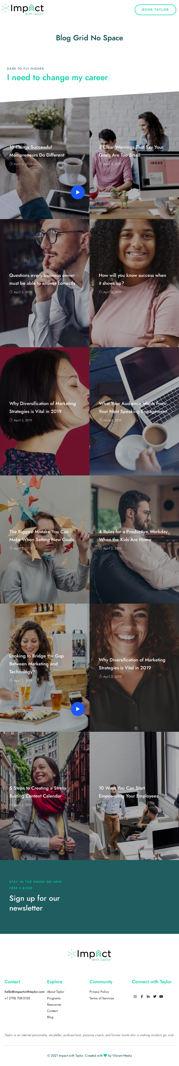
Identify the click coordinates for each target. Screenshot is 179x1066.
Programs (54, 998)
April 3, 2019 (20, 164)
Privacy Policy (99, 992)
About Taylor (55, 992)
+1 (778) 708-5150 (17, 998)
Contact (52, 1011)
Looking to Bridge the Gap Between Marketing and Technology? (36, 664)
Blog (50, 1017)
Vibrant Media (122, 1055)
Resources (54, 1004)
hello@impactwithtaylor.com (25, 992)
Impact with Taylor (71, 1055)
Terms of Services (102, 998)
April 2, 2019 (110, 420)
